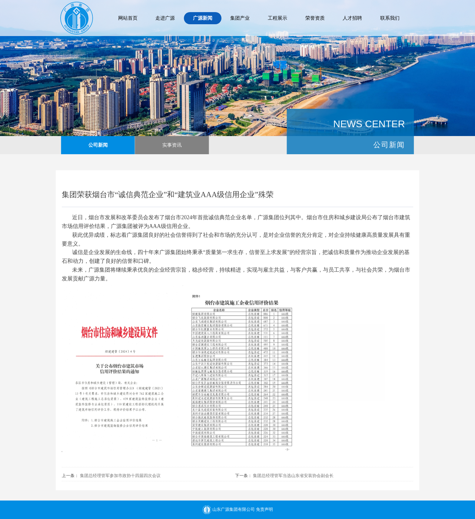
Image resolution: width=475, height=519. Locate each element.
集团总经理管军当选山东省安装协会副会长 (293, 477)
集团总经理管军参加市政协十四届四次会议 (120, 477)
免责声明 (264, 509)
